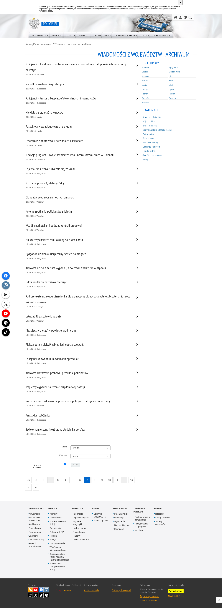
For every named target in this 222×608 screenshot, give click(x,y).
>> (37, 486)
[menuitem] (40, 35)
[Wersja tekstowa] (185, 17)
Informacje (78, 513)
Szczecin (171, 98)
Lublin (143, 85)
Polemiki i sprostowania (35, 544)
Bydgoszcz (171, 67)
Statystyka (77, 508)
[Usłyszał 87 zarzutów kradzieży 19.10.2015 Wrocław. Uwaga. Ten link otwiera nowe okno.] (79, 318)
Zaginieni (33, 535)
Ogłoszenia (119, 521)
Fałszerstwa (147, 138)
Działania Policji (36, 508)
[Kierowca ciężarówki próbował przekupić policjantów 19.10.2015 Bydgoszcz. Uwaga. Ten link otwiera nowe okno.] (79, 375)
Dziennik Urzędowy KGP (101, 514)
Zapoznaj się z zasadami (149, 595)
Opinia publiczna (81, 539)
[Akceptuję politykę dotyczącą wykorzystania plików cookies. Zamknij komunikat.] (180, 2)
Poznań (144, 93)
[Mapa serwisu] (180, 17)
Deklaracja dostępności (121, 589)
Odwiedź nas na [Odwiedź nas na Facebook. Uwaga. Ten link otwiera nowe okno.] (41, 589)
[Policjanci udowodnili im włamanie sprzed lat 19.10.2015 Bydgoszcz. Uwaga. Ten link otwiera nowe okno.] (79, 360)
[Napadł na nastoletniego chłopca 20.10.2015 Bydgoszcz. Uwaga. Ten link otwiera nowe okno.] (79, 86)
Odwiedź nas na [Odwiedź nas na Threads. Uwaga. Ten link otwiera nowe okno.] (30, 595)
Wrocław (144, 102)
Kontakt (158, 508)
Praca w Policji (120, 508)
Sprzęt (53, 539)
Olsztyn (144, 89)
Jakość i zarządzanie (151, 155)
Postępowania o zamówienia (142, 518)
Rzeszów (144, 98)
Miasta (65, 447)
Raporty (76, 535)
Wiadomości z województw (69, 44)
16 (134, 480)
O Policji (52, 508)
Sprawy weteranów (160, 522)
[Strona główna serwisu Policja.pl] (175, 17)
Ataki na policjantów (151, 117)
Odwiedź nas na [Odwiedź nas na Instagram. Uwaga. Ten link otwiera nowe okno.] (46, 589)
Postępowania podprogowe (141, 524)
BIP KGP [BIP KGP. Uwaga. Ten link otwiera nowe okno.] (67, 590)
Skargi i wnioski (162, 517)
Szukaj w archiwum (39, 466)
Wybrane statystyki (77, 522)
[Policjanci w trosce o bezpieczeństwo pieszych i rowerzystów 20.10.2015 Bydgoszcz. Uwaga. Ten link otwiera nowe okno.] (79, 100)
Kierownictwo (56, 517)
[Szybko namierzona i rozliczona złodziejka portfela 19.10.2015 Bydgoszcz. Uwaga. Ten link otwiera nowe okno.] (79, 431)
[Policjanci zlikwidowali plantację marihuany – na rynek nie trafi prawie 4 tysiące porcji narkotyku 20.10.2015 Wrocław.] (79, 69)
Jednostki (54, 513)
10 (111, 480)
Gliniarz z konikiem (150, 146)
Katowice (144, 76)
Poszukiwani (35, 531)
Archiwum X (34, 524)
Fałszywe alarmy (149, 142)
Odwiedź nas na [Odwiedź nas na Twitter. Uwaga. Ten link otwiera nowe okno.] (35, 595)
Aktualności (49, 44)
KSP (169, 80)
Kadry (144, 159)
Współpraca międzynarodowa (58, 548)
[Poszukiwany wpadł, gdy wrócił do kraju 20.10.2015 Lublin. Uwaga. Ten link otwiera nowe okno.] (79, 128)
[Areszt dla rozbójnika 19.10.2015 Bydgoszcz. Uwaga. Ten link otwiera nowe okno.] (79, 417)
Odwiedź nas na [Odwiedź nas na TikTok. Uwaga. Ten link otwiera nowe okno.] (41, 595)
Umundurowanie (57, 543)
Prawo (95, 508)
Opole (169, 89)
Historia (53, 535)
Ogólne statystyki (81, 517)
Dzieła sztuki (148, 134)
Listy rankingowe (122, 525)
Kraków (144, 80)
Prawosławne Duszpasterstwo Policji (57, 566)
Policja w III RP (57, 531)
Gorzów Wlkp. (173, 72)
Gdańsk (144, 72)
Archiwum (89, 44)
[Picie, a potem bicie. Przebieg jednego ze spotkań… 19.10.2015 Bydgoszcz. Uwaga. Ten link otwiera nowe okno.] (79, 346)
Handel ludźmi (148, 151)
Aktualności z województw (35, 518)
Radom (170, 93)
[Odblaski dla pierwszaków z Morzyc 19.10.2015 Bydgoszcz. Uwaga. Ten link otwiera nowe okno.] (79, 284)
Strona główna (34, 44)
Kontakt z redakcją (91, 589)
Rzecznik (159, 513)
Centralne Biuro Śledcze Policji (156, 130)
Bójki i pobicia (148, 121)
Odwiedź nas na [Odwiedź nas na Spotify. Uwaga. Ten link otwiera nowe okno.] (46, 595)
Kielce (169, 76)
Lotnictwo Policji (36, 539)
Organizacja (55, 528)
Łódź (169, 85)
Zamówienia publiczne (139, 509)
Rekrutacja (119, 528)
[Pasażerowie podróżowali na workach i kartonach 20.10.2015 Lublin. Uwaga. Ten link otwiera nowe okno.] (79, 143)
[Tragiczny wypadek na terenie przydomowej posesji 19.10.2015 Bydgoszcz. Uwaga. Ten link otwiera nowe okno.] (79, 389)
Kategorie (64, 455)
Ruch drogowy (36, 528)
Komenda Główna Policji (58, 522)
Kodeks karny (79, 528)
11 (119, 480)
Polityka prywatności (148, 600)
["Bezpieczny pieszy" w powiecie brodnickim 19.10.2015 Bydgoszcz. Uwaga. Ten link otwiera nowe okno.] (79, 332)
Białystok (144, 67)
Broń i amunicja (149, 125)
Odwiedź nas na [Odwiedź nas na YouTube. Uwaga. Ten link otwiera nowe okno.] (35, 589)
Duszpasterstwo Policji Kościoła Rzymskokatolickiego (59, 556)
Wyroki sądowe (101, 520)
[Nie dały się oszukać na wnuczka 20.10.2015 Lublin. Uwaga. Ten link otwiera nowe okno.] (79, 114)
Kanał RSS (30, 589)
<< (30, 479)
